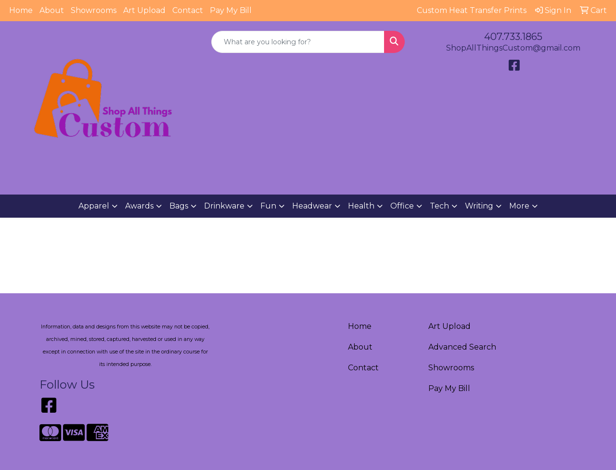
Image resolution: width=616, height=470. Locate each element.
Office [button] (402, 205)
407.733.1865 (513, 36)
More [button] (519, 205)
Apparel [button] (93, 205)
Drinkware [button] (224, 205)
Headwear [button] (312, 205)
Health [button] (361, 205)
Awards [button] (139, 205)
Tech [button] (439, 205)
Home (21, 10)
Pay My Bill (231, 10)
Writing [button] (479, 205)
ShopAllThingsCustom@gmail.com (513, 47)
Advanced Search (462, 347)
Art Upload (144, 10)
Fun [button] (268, 205)
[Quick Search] (298, 42)
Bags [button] (178, 205)
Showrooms (93, 10)
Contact (187, 10)
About (51, 10)
